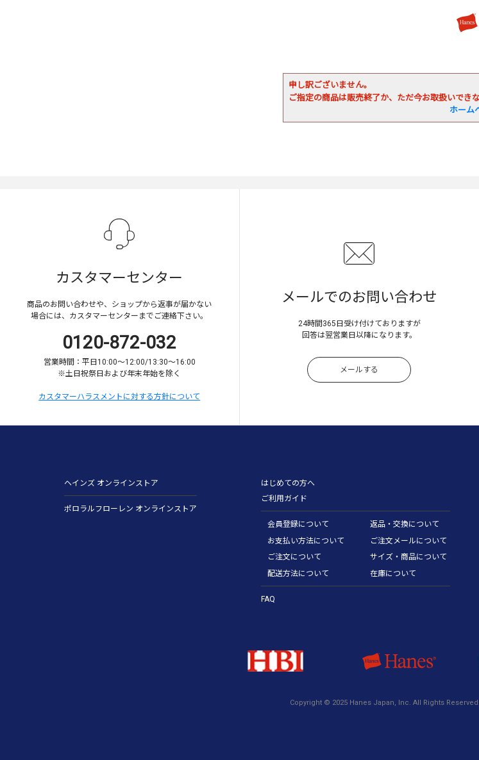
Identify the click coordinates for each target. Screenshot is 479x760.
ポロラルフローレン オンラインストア (130, 508)
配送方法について (298, 573)
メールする (359, 369)
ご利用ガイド (284, 498)
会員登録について (298, 524)
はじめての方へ (288, 483)
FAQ (268, 599)
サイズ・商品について (408, 556)
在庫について (393, 573)
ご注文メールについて (408, 540)
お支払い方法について (305, 540)
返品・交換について (404, 524)
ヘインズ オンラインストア (111, 483)
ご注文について (294, 556)
